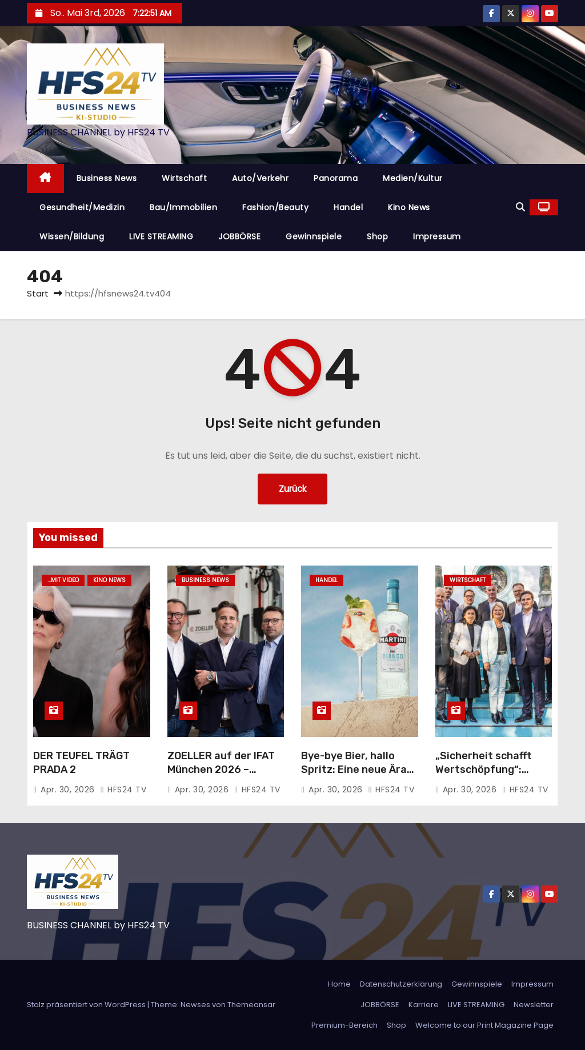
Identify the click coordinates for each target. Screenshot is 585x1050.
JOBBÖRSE (239, 236)
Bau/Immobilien (183, 207)
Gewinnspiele (314, 236)
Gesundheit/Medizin (82, 207)
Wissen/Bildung (71, 236)
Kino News (409, 207)
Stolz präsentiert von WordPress (87, 1004)
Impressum (437, 236)
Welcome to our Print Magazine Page (484, 1025)
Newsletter (534, 1004)
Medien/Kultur (413, 178)
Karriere (423, 1004)
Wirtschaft (184, 178)
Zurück (292, 489)
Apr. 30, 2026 (69, 789)
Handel (348, 207)
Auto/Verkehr (260, 178)
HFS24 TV (123, 789)
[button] (520, 207)
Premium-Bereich (344, 1025)
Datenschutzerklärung (401, 984)
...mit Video (63, 580)
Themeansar (251, 1004)
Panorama (336, 178)
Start (38, 293)
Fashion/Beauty (275, 207)
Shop (377, 236)
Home (339, 984)
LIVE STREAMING (161, 236)
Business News (107, 178)
